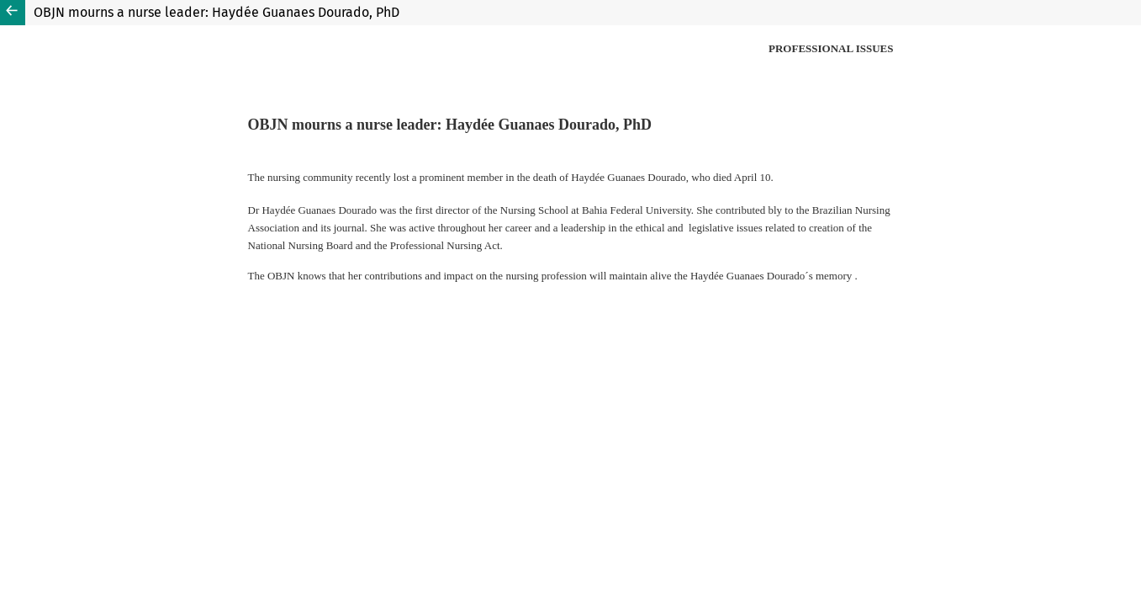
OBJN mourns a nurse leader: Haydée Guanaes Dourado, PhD (216, 12)
